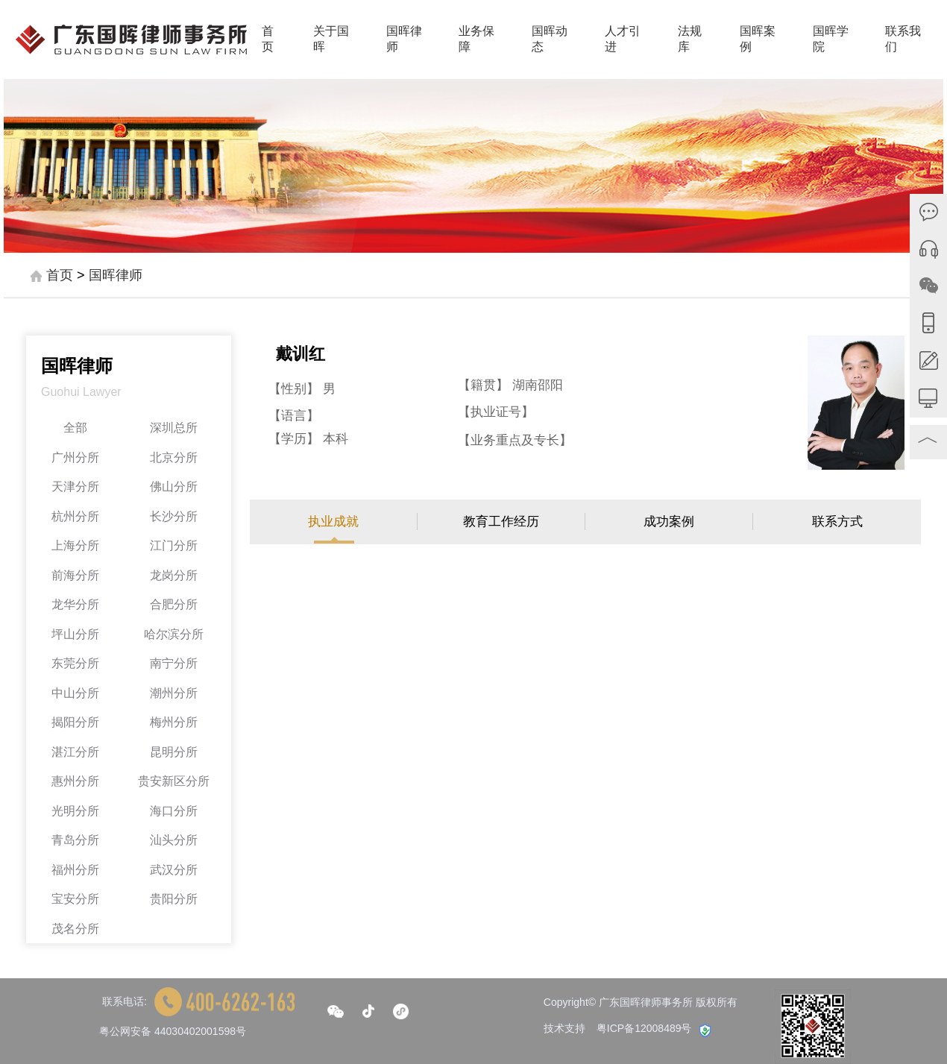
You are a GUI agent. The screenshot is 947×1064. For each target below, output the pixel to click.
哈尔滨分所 (174, 634)
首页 (268, 39)
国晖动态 (549, 39)
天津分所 (75, 486)
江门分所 (174, 545)
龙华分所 (75, 604)
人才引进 (623, 39)
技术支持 (564, 1028)
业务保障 (476, 39)
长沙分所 (174, 516)
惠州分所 (75, 781)
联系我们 (903, 39)
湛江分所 (75, 752)
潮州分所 (174, 693)
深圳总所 (174, 427)
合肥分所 (174, 604)
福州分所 (75, 869)
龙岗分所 (174, 575)
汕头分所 (174, 840)
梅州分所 (174, 722)
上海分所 (75, 545)
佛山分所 (174, 486)
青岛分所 (75, 840)
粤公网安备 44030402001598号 (172, 1031)
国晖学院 (831, 39)
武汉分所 (174, 869)
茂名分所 (75, 928)
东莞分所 (75, 663)
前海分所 (75, 575)
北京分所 (174, 457)
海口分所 (174, 811)
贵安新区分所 (174, 781)
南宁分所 (174, 663)
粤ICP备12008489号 (644, 1028)
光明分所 (75, 811)
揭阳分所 (75, 722)
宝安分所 (75, 899)
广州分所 (75, 457)
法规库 (690, 39)
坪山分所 (75, 634)
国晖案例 (757, 39)
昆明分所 (174, 752)
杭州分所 (75, 516)
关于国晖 (331, 39)
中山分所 (75, 693)
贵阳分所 (174, 899)
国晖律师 (404, 39)
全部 (75, 427)
